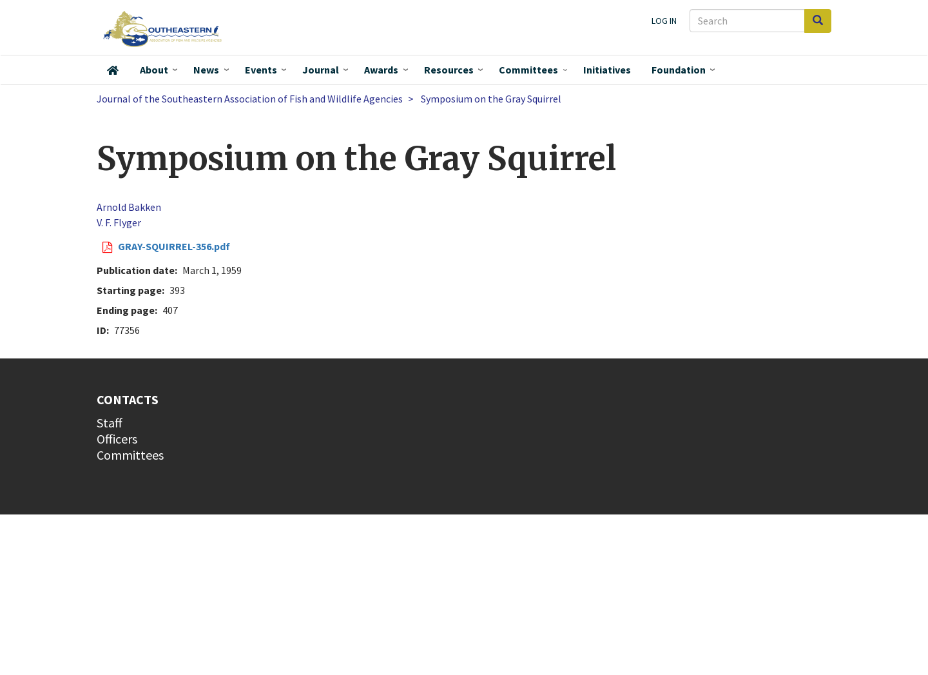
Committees (528, 69)
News (206, 69)
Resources (449, 69)
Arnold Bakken (129, 207)
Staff (109, 422)
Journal (320, 69)
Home (113, 70)
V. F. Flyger (119, 222)
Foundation (679, 69)
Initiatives (607, 69)
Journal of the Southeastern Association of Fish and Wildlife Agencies (250, 98)
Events (261, 69)
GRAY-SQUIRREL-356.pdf (174, 246)
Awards (381, 69)
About (154, 69)
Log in (664, 20)
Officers (117, 439)
